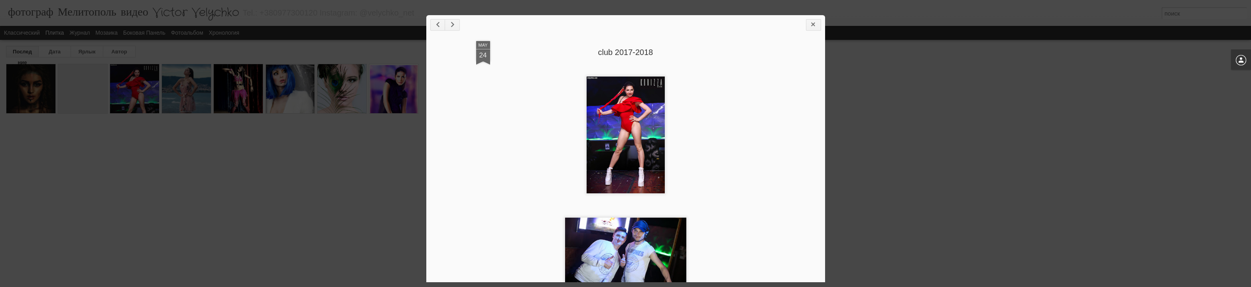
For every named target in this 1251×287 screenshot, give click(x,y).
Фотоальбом (187, 32)
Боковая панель (144, 32)
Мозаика (106, 32)
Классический (22, 32)
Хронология (224, 32)
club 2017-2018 (625, 52)
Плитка (54, 32)
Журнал (79, 32)
